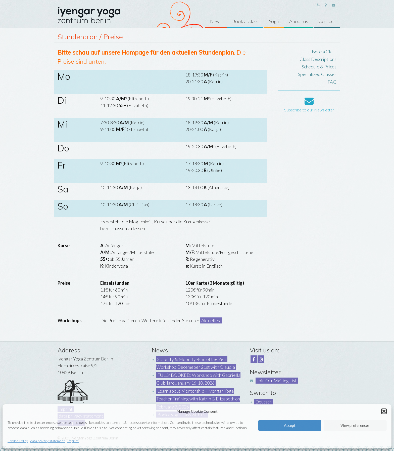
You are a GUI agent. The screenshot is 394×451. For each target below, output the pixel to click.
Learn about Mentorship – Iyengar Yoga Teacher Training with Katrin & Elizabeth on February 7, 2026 (198, 398)
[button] (383, 411)
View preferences (355, 425)
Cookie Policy (18, 441)
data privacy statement (47, 441)
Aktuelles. (211, 320)
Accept (290, 425)
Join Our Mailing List (277, 380)
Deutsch (263, 401)
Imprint (73, 441)
